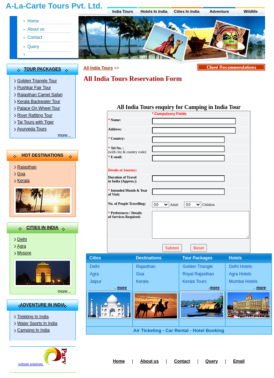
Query (33, 46)
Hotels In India (154, 11)
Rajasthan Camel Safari (39, 94)
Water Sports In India (37, 323)
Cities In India (186, 11)
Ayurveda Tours (32, 128)
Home (33, 21)
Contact (34, 37)
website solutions (42, 364)
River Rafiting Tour (34, 115)
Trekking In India (33, 316)
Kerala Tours (195, 281)
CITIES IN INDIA (42, 227)
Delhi (22, 239)
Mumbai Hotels (243, 281)
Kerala (23, 180)
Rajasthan (26, 167)
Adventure (219, 11)
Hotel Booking (208, 330)
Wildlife (251, 11)
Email (239, 361)
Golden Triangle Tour (37, 80)
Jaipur (96, 281)
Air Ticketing (147, 330)
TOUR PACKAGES (42, 69)
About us (35, 29)
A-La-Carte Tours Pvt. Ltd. (54, 5)
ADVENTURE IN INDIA (42, 304)
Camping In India (33, 330)
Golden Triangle (198, 266)
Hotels (235, 257)
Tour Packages (197, 257)
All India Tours (98, 68)
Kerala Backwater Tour (38, 101)
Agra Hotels (240, 273)
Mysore (24, 252)
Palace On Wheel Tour (38, 108)
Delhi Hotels (240, 266)
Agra (21, 246)
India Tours (122, 11)
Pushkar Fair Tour (34, 87)
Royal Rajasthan (198, 273)
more (62, 135)
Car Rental (177, 330)
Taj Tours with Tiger (35, 122)
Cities (95, 257)
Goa (21, 173)
